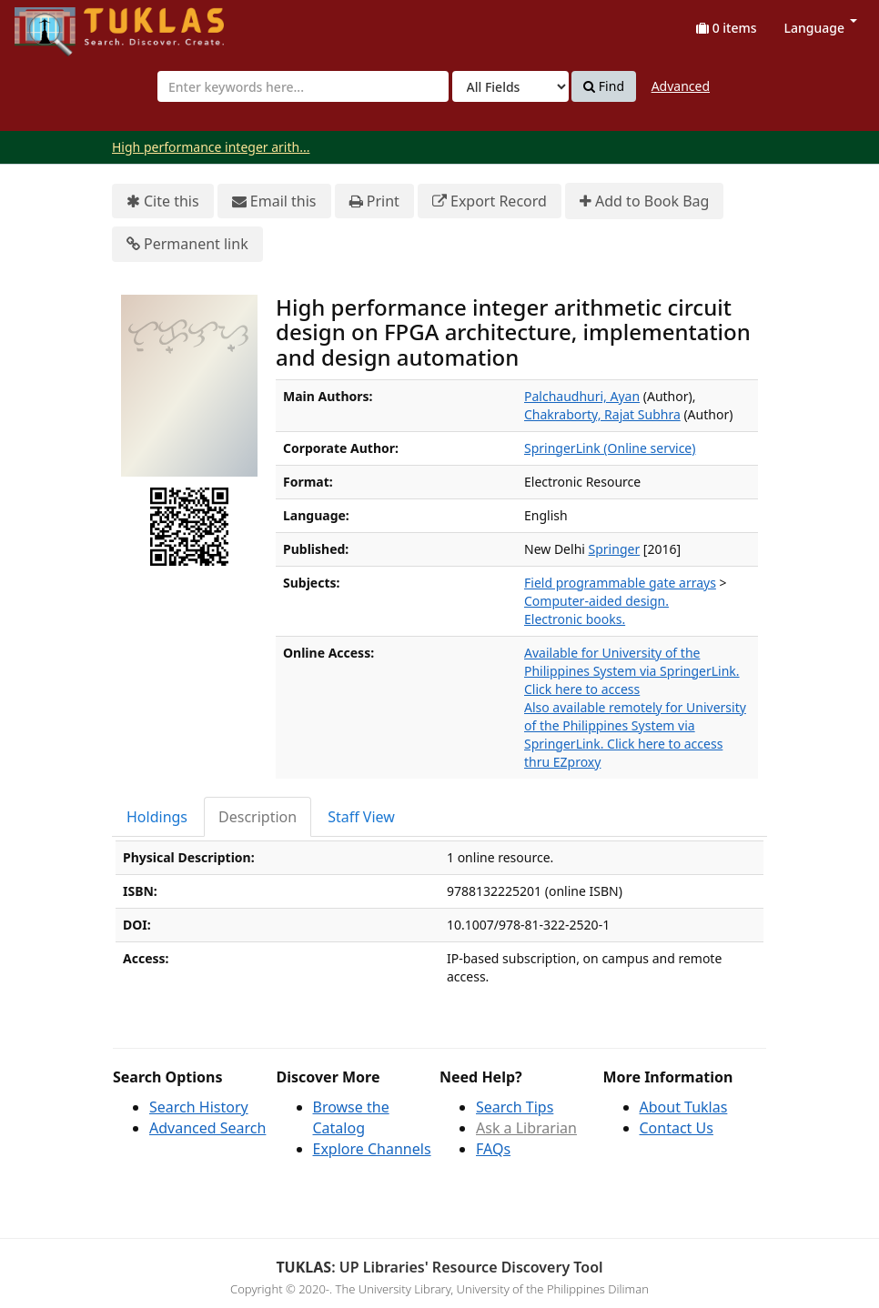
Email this (274, 201)
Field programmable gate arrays (620, 582)
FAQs (493, 1149)
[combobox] (303, 86)
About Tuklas (684, 1107)
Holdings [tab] (156, 817)
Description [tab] (257, 817)
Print (374, 201)
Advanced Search (207, 1128)
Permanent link (187, 244)
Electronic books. (574, 619)
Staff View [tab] (361, 817)
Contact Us (676, 1128)
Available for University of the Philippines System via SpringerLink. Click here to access (632, 671)
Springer (615, 549)
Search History (198, 1107)
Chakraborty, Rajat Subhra (602, 414)
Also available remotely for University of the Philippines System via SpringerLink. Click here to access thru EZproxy (635, 734)
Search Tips (514, 1107)
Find (603, 86)
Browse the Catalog (351, 1117)
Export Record (489, 201)
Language (820, 27)
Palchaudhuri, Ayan (582, 396)
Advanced (681, 86)
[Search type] (510, 86)
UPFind (59, 23)
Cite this (162, 201)
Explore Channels (372, 1149)
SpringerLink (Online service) (609, 448)
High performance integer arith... (210, 147)
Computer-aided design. (596, 600)
